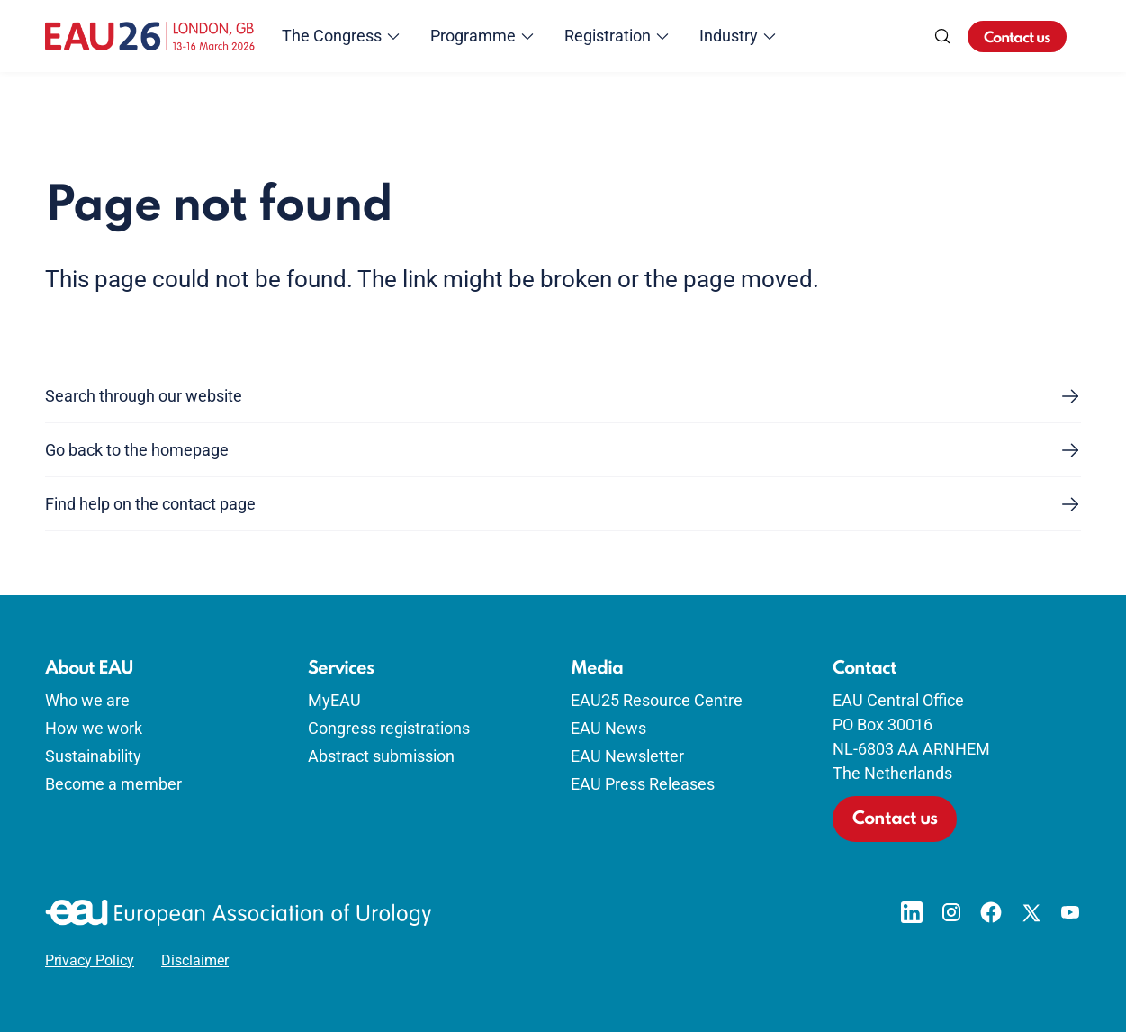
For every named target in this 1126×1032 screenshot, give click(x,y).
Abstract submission (381, 756)
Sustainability (93, 756)
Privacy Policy (89, 961)
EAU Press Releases (643, 783)
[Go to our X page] (1030, 912)
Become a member (113, 783)
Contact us (1017, 38)
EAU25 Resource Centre (657, 700)
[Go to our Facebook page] (991, 912)
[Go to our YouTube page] (1070, 912)
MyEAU (334, 700)
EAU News (608, 728)
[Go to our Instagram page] (951, 912)
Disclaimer (195, 961)
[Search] (942, 36)
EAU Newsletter (627, 756)
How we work (93, 728)
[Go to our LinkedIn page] (912, 912)
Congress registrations (389, 728)
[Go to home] (150, 36)
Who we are (87, 700)
